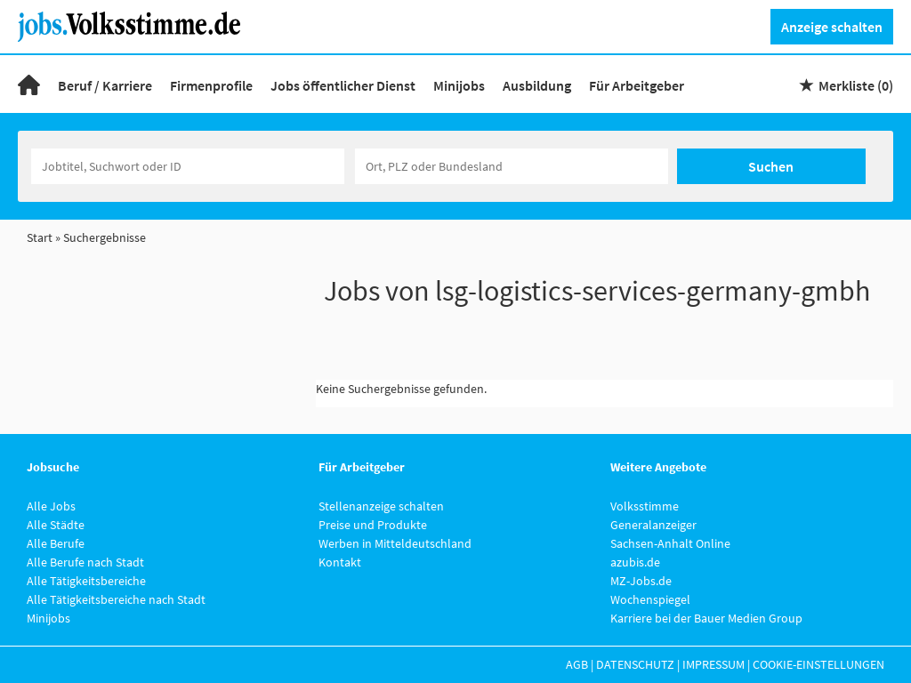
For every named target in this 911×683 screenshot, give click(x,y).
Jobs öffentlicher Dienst (342, 85)
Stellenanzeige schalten (381, 506)
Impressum (713, 664)
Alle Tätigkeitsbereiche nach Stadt (116, 599)
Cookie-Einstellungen (818, 664)
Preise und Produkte (372, 525)
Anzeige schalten (832, 27)
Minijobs (459, 85)
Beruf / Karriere (105, 85)
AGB (577, 664)
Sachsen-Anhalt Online (670, 543)
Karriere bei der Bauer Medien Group (706, 618)
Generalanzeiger (653, 525)
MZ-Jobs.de (641, 581)
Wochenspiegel (650, 599)
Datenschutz (635, 664)
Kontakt (339, 562)
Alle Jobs (51, 506)
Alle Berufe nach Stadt (85, 562)
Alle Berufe (56, 543)
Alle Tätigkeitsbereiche (86, 581)
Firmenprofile (211, 85)
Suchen (771, 166)
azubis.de (635, 562)
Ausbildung (537, 85)
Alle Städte (56, 525)
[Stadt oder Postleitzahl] (511, 166)
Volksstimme (644, 506)
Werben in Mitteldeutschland (395, 543)
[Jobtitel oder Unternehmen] (187, 166)
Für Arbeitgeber (636, 85)
